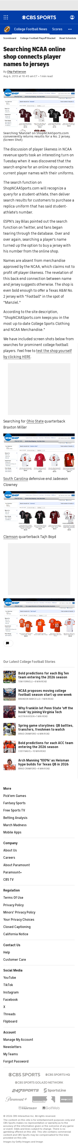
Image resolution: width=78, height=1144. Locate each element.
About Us (10, 850)
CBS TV (8, 880)
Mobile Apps (12, 832)
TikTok (8, 985)
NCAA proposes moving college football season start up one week (45, 693)
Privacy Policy (13, 905)
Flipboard (10, 1021)
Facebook (10, 1000)
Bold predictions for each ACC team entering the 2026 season (45, 745)
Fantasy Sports (14, 803)
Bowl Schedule (67, 38)
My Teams (10, 1054)
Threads (9, 1014)
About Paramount (16, 865)
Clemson (10, 536)
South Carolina (15, 478)
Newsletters (12, 1047)
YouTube (9, 978)
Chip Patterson (16, 71)
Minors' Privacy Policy (19, 912)
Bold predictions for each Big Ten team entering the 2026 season (43, 675)
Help (6, 952)
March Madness (15, 825)
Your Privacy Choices (18, 920)
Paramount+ (12, 872)
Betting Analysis (15, 818)
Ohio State (35, 421)
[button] (70, 29)
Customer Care (14, 960)
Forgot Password (15, 1061)
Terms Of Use (13, 898)
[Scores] (57, 29)
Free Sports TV (14, 810)
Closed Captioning (17, 927)
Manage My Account (18, 1040)
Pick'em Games (14, 796)
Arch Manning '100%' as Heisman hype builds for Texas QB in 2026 (43, 762)
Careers (9, 858)
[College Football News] (31, 29)
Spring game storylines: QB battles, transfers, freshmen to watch (45, 728)
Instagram (11, 992)
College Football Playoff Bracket (38, 38)
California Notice (15, 934)
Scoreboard (9, 38)
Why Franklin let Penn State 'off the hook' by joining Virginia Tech (45, 710)
